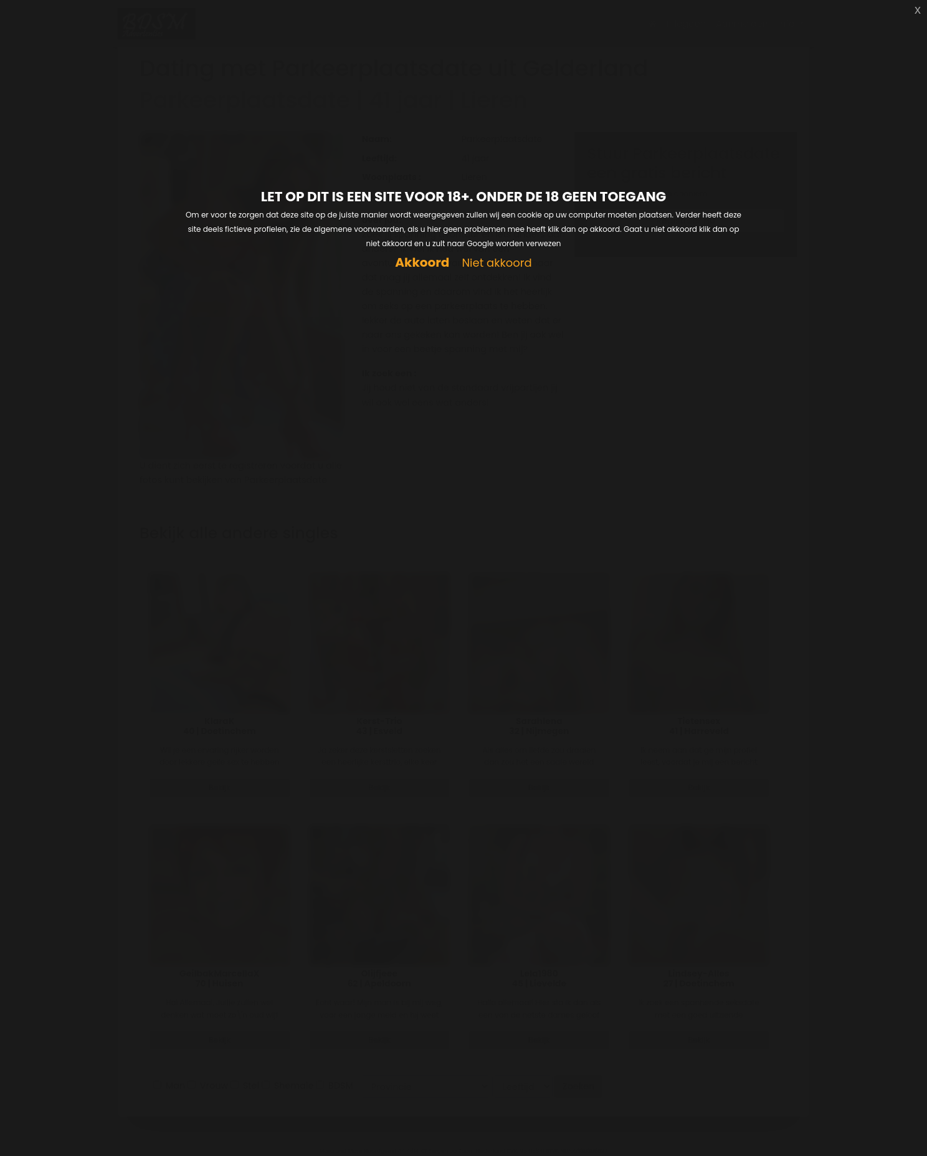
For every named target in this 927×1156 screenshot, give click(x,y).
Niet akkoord (496, 263)
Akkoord (422, 263)
